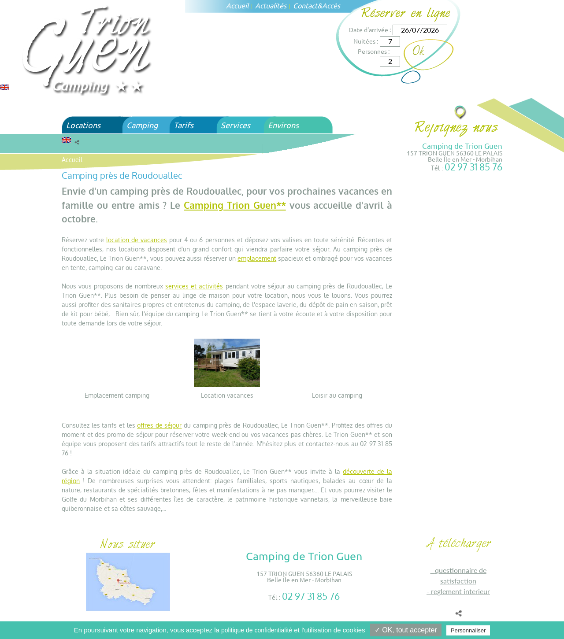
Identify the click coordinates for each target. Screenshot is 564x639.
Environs (283, 124)
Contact (305, 5)
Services (235, 124)
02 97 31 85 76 (473, 167)
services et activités (194, 286)
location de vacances (136, 240)
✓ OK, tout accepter (406, 630)
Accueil (237, 5)
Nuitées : (365, 41)
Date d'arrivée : (370, 29)
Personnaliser (468, 630)
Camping (142, 124)
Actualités (270, 5)
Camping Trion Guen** (235, 205)
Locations (83, 124)
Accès (331, 5)
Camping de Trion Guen (462, 145)
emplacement (256, 258)
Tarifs (183, 124)
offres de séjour (159, 425)
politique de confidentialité (256, 630)
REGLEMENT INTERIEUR (460, 591)
